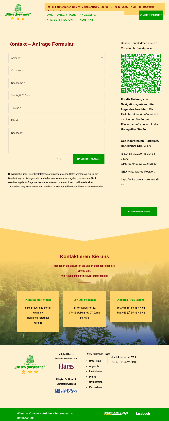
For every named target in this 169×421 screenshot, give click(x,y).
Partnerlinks (95, 387)
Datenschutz (25, 418)
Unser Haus (66, 15)
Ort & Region (95, 382)
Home (49, 15)
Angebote (88, 15)
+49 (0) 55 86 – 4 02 (124, 6)
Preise (92, 376)
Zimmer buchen (151, 15)
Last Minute (95, 371)
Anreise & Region (59, 20)
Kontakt (87, 20)
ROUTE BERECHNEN (139, 211)
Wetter (21, 413)
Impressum (62, 413)
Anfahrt (47, 413)
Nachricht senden (88, 159)
